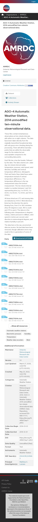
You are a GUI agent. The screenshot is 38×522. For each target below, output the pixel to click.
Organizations (11, 15)
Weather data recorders (15, 340)
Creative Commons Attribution (13, 85)
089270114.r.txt (15, 245)
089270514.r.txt (16, 278)
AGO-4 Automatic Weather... (16, 17)
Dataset (10, 93)
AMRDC (23, 15)
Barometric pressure (14, 334)
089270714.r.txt (16, 294)
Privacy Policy (6, 484)
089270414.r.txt (16, 270)
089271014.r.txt (15, 318)
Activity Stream (12, 102)
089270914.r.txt (16, 310)
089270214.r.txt (15, 253)
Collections (11, 98)
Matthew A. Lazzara (24, 463)
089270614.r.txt (16, 286)
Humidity (27, 334)
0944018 (23, 456)
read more (7, 75)
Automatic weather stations (16, 331)
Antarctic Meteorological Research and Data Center (25, 353)
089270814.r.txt (16, 302)
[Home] (3, 15)
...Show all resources (19, 326)
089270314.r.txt (16, 261)
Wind (28, 340)
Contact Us (6, 487)
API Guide (5, 480)
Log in (33, 1)
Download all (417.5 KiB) (23, 238)
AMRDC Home (7, 491)
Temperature (11, 337)
